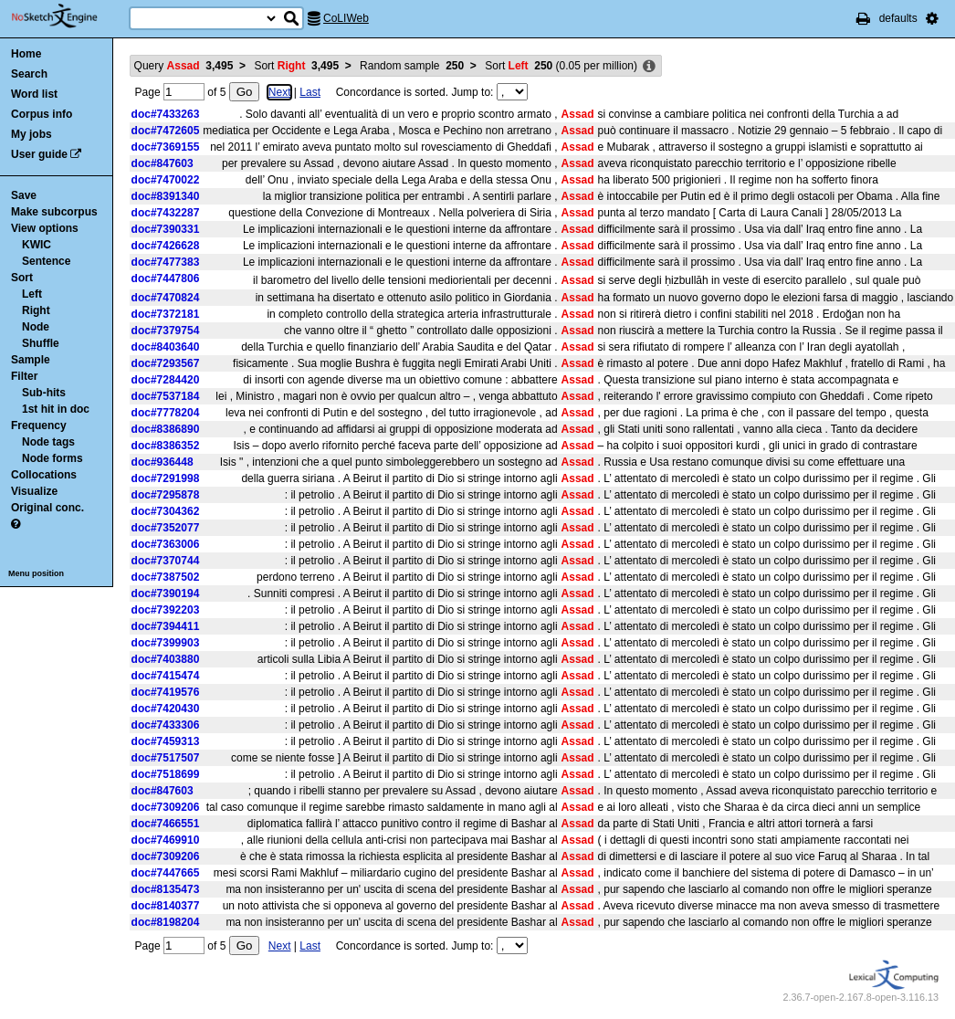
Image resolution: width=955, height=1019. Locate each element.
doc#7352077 (165, 527)
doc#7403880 (165, 659)
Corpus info (41, 114)
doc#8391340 (165, 196)
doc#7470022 (165, 179)
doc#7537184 (165, 396)
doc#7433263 (165, 114)
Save (24, 195)
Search (29, 74)
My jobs (31, 134)
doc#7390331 (165, 229)
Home (26, 53)
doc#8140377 (165, 905)
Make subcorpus (54, 211)
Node (35, 326)
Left (32, 294)
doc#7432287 (165, 212)
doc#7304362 (165, 511)
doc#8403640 (165, 347)
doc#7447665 (165, 873)
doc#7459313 (165, 741)
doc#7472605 (165, 130)
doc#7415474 (165, 675)
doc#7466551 (165, 823)
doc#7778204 (165, 412)
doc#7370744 (165, 560)
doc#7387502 (165, 577)
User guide (39, 154)
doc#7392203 (165, 610)
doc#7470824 (165, 297)
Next (279, 92)
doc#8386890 (165, 429)
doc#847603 (162, 163)
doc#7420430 (165, 708)
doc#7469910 (165, 840)
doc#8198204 (165, 922)
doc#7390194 (165, 593)
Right (36, 310)
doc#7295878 (165, 494)
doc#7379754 (165, 330)
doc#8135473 (165, 889)
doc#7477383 (165, 262)
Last (309, 92)
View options (45, 228)
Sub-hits (44, 392)
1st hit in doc (55, 409)
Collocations (44, 474)
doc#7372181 (165, 314)
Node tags (48, 442)
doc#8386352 (165, 445)
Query (184, 65)
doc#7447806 (165, 278)
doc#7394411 (165, 626)
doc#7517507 (165, 757)
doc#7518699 (165, 774)
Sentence (46, 261)
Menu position (36, 573)
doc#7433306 (165, 725)
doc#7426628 (165, 245)
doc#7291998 (165, 478)
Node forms (52, 458)
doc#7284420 (165, 379)
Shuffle (40, 343)
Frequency (39, 425)
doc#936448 (162, 462)
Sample (30, 359)
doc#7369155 (165, 147)
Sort (22, 277)
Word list (34, 94)
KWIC (36, 244)
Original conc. (47, 507)
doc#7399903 (165, 642)
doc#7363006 (165, 544)
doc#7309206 (165, 807)
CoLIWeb (346, 18)
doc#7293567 (165, 363)
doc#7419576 (165, 692)
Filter (24, 376)
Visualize (34, 491)
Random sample (412, 65)
